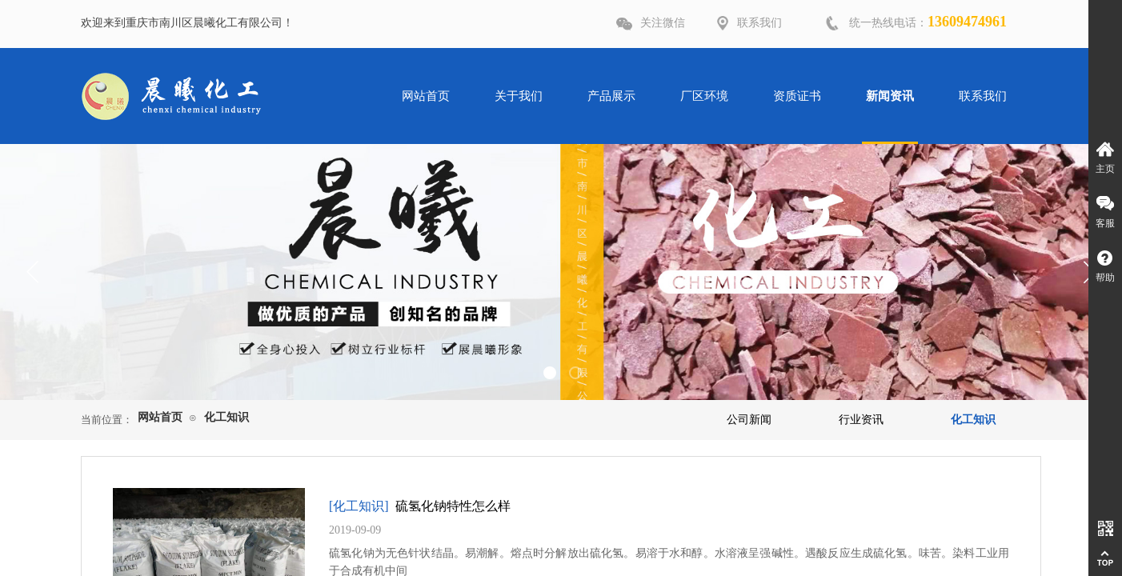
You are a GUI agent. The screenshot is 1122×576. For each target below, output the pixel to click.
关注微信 (662, 23)
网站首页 (160, 417)
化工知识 (226, 417)
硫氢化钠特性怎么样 (453, 506)
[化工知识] (359, 506)
